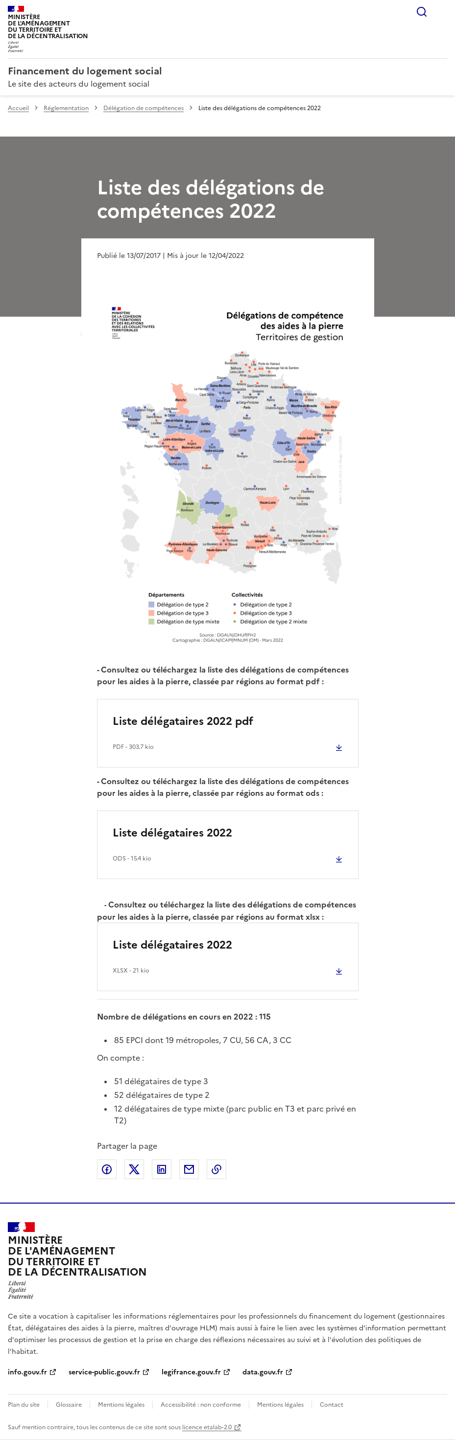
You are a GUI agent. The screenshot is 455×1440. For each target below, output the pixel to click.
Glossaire (69, 1404)
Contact (331, 1404)
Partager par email (189, 1169)
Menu (441, 12)
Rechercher (421, 12)
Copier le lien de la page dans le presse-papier (216, 1169)
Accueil (18, 108)
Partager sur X (134, 1169)
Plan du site (24, 1404)
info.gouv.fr (27, 1372)
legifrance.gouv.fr (191, 1372)
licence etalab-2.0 (207, 1427)
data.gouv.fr (262, 1372)
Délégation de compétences (143, 108)
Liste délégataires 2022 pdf (183, 721)
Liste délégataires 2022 (172, 833)
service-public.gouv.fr (104, 1372)
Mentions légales (121, 1404)
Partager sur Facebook (107, 1169)
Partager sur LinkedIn (161, 1169)
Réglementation (66, 108)
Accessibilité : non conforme (201, 1404)
